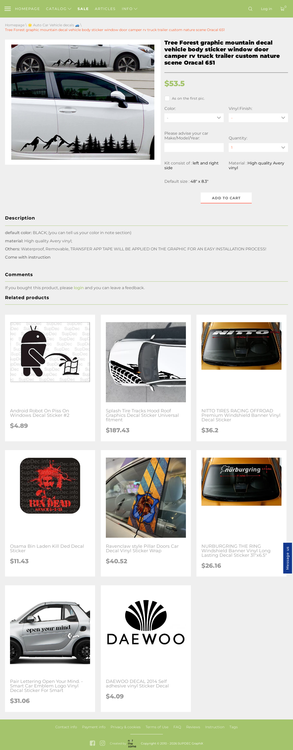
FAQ (177, 727)
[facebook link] (92, 743)
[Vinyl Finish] (258, 117)
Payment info (94, 727)
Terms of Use (157, 727)
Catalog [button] (58, 9)
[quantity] (258, 147)
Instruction (214, 727)
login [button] (79, 287)
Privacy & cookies (126, 727)
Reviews (193, 727)
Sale (83, 9)
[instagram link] (102, 743)
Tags (233, 727)
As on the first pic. (184, 98)
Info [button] (129, 9)
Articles (105, 9)
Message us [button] (287, 558)
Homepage (27, 9)
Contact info (66, 727)
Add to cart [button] (226, 198)
